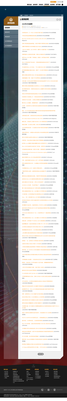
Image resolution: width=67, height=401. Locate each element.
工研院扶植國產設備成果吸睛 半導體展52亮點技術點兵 (34, 247)
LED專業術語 (8, 41)
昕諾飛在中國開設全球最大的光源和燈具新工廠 (32, 344)
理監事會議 (15, 375)
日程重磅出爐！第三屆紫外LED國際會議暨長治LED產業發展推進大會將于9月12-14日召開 (40, 307)
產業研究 (7, 32)
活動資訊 (41, 4)
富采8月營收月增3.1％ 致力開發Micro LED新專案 (33, 297)
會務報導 (35, 4)
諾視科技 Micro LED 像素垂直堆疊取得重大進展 (33, 179)
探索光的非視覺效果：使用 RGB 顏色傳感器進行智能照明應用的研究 (37, 331)
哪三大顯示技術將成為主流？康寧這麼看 (31, 188)
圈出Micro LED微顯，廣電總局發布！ (30, 103)
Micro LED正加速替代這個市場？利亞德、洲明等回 (33, 146)
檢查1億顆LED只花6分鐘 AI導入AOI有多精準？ (33, 182)
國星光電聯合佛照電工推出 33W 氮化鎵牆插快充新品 (34, 75)
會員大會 (15, 373)
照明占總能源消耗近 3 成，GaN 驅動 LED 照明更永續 (34, 218)
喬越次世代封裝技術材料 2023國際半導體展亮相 (33, 286)
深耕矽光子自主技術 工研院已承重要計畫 (31, 100)
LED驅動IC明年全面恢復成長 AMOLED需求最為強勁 (34, 328)
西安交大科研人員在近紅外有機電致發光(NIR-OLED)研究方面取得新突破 (38, 236)
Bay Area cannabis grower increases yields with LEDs (34, 39)
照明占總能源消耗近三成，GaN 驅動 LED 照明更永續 (34, 191)
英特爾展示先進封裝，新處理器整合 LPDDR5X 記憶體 (34, 205)
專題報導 (7, 37)
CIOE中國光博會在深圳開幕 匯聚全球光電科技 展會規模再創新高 (37, 255)
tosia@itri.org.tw (38, 393)
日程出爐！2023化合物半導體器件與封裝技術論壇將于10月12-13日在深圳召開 (40, 81)
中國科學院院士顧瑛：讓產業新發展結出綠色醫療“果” (34, 171)
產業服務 (46, 4)
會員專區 (52, 4)
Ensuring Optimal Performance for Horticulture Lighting (34, 152)
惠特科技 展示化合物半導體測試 (29, 270)
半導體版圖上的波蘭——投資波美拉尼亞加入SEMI (33, 259)
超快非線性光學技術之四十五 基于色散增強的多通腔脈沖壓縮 (36, 208)
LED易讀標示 (8, 46)
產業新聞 (7, 28)
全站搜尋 (56, 375)
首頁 (57, 2)
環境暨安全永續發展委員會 (18, 381)
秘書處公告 (15, 371)
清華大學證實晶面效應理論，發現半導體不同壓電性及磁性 (35, 43)
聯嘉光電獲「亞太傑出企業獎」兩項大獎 (31, 125)
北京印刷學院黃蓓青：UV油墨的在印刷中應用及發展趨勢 (35, 128)
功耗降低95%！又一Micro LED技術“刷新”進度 (32, 33)
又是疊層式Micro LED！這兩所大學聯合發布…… (33, 168)
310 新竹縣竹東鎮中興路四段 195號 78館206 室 (54, 393)
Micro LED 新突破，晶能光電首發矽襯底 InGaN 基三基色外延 (36, 324)
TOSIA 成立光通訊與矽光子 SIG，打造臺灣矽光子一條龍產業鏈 (36, 213)
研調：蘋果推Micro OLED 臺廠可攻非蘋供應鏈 (32, 294)
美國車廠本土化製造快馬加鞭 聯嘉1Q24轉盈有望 (33, 54)
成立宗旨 (6, 371)
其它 (27, 376)
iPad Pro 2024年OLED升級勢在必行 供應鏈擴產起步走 (35, 317)
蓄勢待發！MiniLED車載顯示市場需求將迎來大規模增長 (34, 339)
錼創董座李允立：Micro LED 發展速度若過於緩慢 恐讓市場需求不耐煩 (38, 289)
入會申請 (47, 373)
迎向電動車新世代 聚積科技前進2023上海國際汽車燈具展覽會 (36, 89)
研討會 (28, 373)
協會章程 (6, 375)
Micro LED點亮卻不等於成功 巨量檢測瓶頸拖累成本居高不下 (36, 62)
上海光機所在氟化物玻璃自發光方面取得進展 (32, 233)
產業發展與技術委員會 (17, 379)
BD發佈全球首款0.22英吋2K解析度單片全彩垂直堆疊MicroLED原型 (37, 200)
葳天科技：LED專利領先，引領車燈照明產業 (32, 321)
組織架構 (6, 373)
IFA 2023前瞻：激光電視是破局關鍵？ (30, 336)
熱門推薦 (58, 4)
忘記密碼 (47, 376)
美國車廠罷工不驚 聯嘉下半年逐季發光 (31, 78)
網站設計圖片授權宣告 (19, 399)
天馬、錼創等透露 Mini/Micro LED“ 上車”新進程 (32, 160)
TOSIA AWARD (30, 378)
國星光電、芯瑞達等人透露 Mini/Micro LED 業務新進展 (34, 121)
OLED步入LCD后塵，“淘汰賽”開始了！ (31, 185)
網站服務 (55, 369)
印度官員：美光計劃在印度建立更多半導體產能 (33, 140)
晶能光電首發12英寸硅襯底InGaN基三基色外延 (32, 300)
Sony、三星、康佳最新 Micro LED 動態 (31, 197)
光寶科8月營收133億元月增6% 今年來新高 (31, 244)
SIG (14, 382)
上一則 (57, 20)
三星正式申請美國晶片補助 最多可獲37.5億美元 (33, 267)
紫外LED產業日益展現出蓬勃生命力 (30, 137)
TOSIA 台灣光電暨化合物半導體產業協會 (9, 3)
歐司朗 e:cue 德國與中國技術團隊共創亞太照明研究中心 (35, 143)
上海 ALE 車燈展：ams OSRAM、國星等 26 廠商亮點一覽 (35, 49)
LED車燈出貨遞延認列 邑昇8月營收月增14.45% (33, 227)
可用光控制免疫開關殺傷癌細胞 (29, 36)
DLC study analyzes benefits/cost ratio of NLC (32, 118)
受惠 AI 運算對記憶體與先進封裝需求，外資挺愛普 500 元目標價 (36, 313)
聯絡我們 (60, 2)
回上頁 (62, 16)
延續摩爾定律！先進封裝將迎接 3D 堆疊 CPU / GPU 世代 (35, 224)
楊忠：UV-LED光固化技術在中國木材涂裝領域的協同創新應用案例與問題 (38, 111)
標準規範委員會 (16, 378)
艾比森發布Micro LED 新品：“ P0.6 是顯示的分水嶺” (34, 67)
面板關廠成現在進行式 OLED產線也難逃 (31, 230)
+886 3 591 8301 (27, 393)
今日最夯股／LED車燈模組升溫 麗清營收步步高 (33, 194)
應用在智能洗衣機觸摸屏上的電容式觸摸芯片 (32, 303)
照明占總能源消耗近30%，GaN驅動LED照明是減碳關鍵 (35, 163)
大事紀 (5, 378)
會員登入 (52, 1)
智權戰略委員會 (16, 376)
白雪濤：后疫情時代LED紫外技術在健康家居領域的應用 (34, 106)
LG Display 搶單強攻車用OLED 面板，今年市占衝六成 (34, 347)
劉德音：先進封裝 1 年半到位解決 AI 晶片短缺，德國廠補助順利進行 (37, 262)
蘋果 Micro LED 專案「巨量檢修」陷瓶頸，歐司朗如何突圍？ (36, 57)
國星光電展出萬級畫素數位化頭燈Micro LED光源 (33, 86)
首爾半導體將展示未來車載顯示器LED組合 (31, 46)
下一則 (60, 20)
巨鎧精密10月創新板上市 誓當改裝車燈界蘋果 (33, 97)
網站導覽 (59, 2)
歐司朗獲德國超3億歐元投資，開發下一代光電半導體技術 (35, 70)
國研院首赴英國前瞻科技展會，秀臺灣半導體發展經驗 (34, 176)
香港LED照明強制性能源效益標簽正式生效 (31, 94)
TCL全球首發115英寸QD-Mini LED (30, 273)
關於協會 (29, 4)
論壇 (27, 371)
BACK (40, 354)
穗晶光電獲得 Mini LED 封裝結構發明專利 (31, 157)
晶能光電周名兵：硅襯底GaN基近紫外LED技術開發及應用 (35, 132)
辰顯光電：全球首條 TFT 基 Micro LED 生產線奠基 (33, 221)
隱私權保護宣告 (57, 376)
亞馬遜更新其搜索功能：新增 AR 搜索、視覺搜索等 (33, 149)
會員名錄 (47, 375)
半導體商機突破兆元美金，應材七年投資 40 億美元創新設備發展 (36, 276)
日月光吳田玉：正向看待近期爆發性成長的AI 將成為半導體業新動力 (37, 281)
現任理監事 (6, 376)
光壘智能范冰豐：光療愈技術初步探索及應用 (32, 115)
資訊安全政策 (56, 378)
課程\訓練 (28, 375)
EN (62, 1)
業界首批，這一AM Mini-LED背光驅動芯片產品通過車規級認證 (36, 250)
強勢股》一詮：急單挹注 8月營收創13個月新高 (32, 241)
